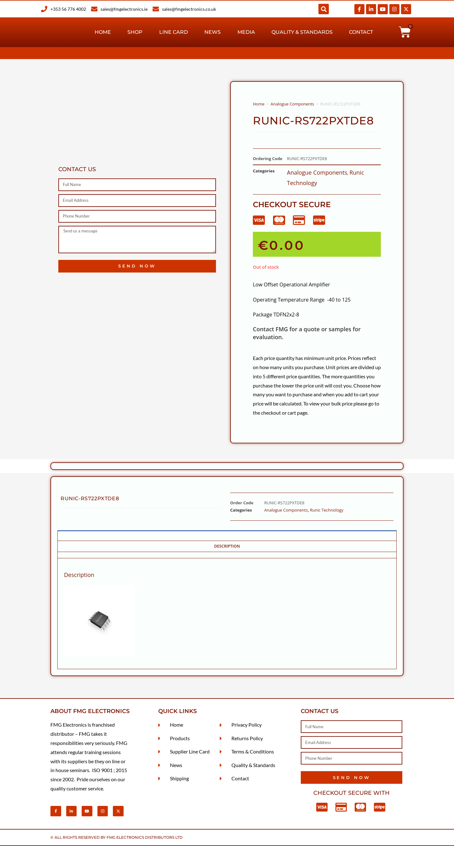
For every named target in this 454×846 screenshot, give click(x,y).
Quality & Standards (302, 32)
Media (246, 32)
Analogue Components (292, 104)
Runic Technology (326, 510)
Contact (361, 32)
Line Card (173, 32)
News (212, 32)
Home (103, 32)
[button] (323, 9)
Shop (135, 32)
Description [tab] (227, 546)
